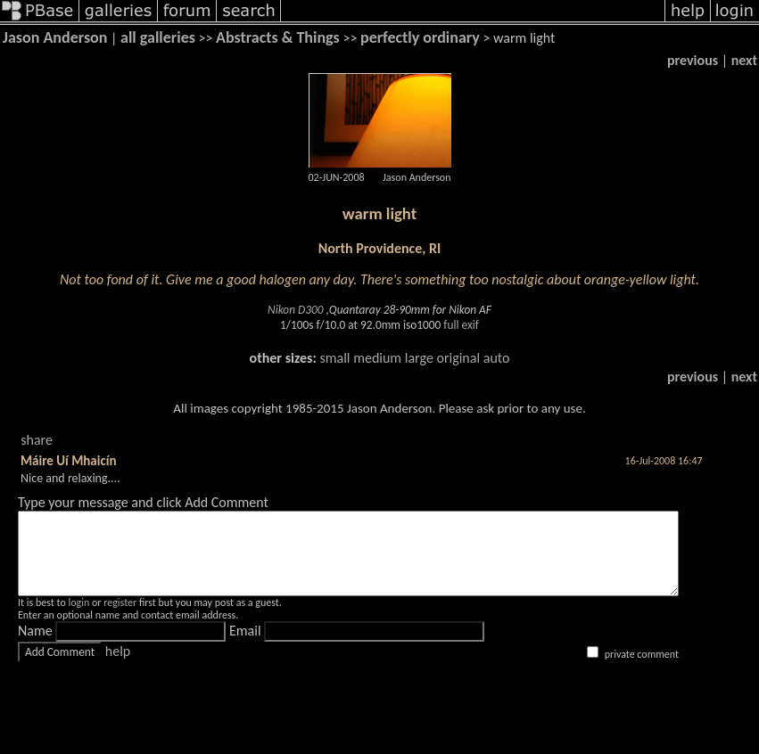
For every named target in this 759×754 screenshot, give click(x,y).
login (78, 618)
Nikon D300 (295, 309)
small (334, 357)
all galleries (157, 37)
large (419, 357)
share (37, 439)
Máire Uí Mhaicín (68, 461)
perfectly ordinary (420, 37)
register (119, 618)
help (117, 667)
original (458, 357)
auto (496, 357)
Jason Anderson (55, 37)
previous (692, 60)
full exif (461, 324)
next (744, 60)
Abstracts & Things (278, 37)
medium (377, 357)
